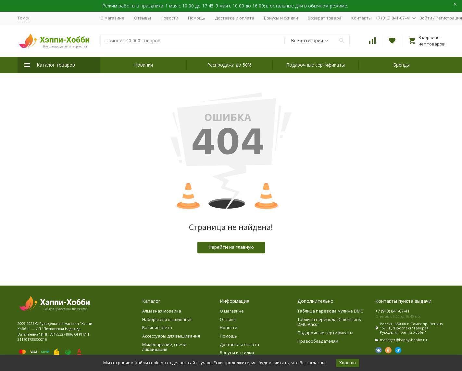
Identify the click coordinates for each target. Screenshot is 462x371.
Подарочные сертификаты (315, 65)
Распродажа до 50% (229, 65)
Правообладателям (317, 341)
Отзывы (142, 18)
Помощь (196, 18)
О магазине (112, 18)
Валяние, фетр (157, 327)
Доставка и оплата (234, 18)
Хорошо (347, 362)
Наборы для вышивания (167, 319)
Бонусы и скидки (281, 18)
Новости (169, 18)
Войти (425, 18)
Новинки (143, 65)
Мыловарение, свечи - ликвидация (165, 346)
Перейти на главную (231, 247)
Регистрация (449, 18)
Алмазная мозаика (161, 311)
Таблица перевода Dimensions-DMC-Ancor (329, 321)
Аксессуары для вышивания (171, 336)
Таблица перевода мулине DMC (330, 311)
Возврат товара (325, 18)
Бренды (401, 65)
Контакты (361, 18)
